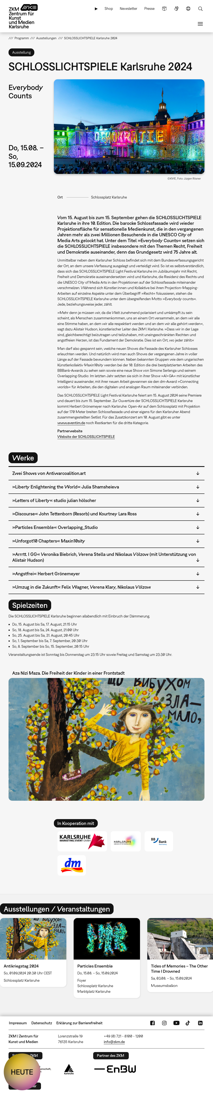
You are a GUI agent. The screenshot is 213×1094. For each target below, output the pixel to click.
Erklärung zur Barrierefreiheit (79, 1023)
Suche (200, 8)
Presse (149, 8)
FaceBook (152, 1023)
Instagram (164, 1023)
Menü (200, 24)
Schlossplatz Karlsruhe (109, 197)
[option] (107, 958)
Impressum (18, 1023)
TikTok (188, 1023)
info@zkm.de (114, 1042)
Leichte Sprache (164, 8)
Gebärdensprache (176, 8)
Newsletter (128, 8)
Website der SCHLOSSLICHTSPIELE (86, 436)
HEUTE (22, 1072)
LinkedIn (200, 1023)
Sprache (188, 8)
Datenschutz (41, 1023)
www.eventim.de (71, 423)
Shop (109, 8)
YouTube (176, 1023)
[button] (129, 126)
